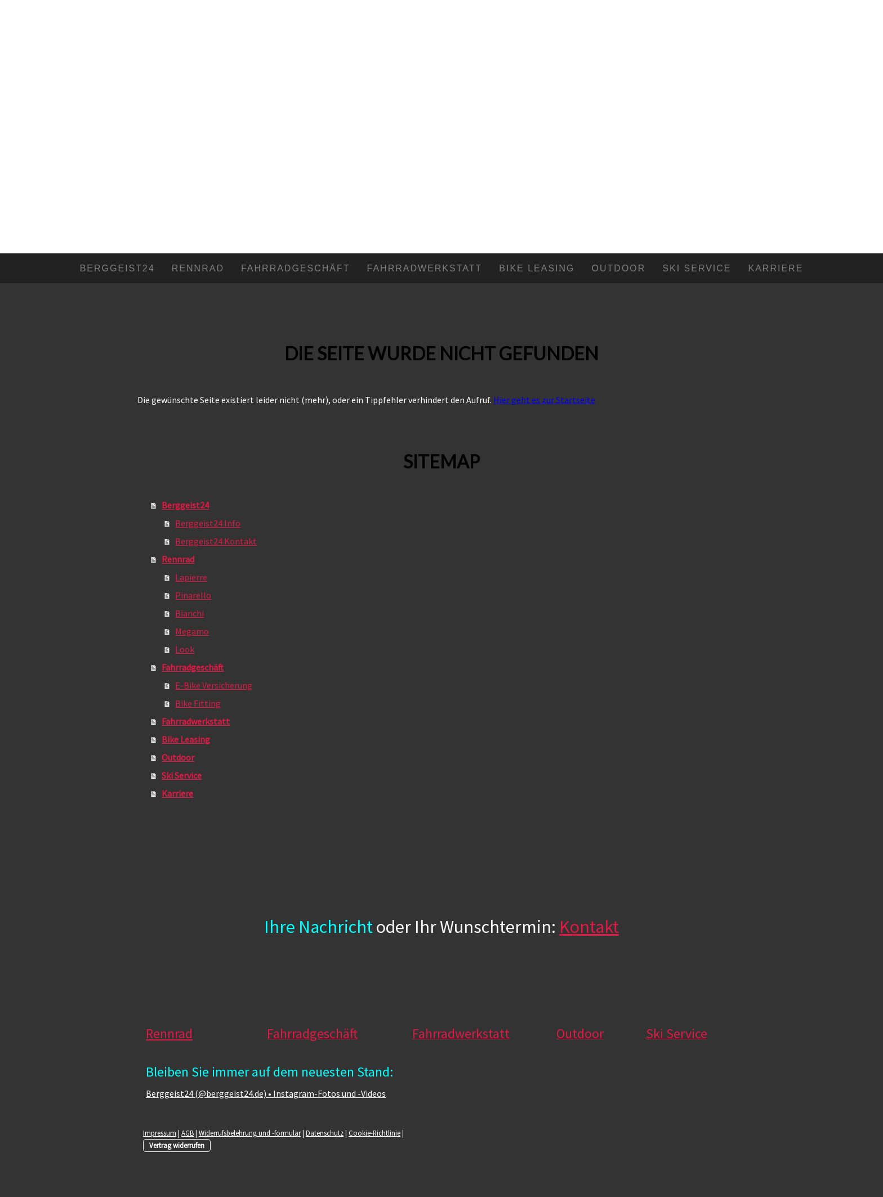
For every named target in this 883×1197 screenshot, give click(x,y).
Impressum (159, 1132)
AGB (187, 1132)
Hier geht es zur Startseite (544, 399)
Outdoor (619, 268)
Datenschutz (325, 1132)
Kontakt (589, 926)
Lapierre (191, 577)
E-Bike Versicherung (213, 685)
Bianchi (189, 613)
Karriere (776, 268)
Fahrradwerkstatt (425, 268)
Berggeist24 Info (207, 523)
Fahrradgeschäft (295, 268)
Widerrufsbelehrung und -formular (250, 1132)
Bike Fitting (198, 703)
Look (184, 649)
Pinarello (193, 595)
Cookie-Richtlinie (374, 1132)
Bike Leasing (536, 268)
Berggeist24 (117, 268)
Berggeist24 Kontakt (216, 541)
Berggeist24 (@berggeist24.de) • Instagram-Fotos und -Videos (266, 1093)
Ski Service (696, 268)
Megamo (192, 631)
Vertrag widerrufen (176, 1145)
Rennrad (198, 268)
